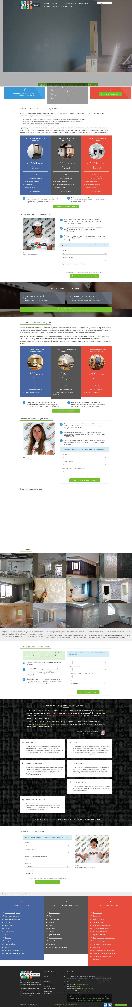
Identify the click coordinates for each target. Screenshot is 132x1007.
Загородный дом (10, 944)
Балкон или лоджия (55, 938)
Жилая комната (54, 919)
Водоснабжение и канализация (103, 950)
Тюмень (89, 1000)
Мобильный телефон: (67, 257)
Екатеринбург (73, 996)
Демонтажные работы (100, 931)
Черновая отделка (99, 935)
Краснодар (94, 996)
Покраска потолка (29, 894)
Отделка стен (97, 913)
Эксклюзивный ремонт (12, 919)
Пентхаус (8, 938)
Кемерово (84, 996)
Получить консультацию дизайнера (84, 480)
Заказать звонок (121, 1005)
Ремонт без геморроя (51, 6)
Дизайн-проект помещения (58, 947)
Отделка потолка (98, 919)
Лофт (6, 935)
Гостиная (52, 928)
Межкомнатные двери (100, 941)
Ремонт (46, 3)
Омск (83, 998)
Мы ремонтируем (66, 6)
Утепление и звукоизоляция (102, 956)
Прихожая (52, 944)
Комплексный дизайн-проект (14, 953)
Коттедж (7, 941)
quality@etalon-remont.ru (87, 988)
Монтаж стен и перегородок (102, 944)
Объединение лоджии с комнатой (104, 938)
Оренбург (88, 998)
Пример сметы (35, 191)
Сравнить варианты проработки (66, 411)
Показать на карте (71, 981)
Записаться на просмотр (88, 692)
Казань (79, 996)
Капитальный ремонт (12, 916)
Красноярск (101, 996)
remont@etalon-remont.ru (88, 990)
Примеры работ (83, 3)
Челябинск (98, 1000)
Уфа (93, 1000)
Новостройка (9, 925)
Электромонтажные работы (102, 925)
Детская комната (54, 935)
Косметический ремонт (12, 913)
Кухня (51, 925)
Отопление (96, 947)
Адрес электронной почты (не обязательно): (73, 264)
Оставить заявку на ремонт (47, 882)
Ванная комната (54, 913)
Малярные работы (99, 922)
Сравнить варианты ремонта (66, 206)
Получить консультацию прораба (84, 276)
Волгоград (100, 995)
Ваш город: (72, 680)
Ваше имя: (65, 250)
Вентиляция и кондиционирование (104, 953)
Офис (7, 947)
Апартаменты (9, 931)
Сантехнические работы (101, 928)
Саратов (80, 1000)
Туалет (51, 916)
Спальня (51, 922)
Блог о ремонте (48, 993)
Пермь (93, 998)
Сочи (85, 1000)
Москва (86, 995)
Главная (46, 976)
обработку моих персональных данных (94, 272)
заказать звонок (76, 986)
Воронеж (107, 995)
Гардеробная (53, 941)
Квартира (8, 922)
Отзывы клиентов (70, 3)
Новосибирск (78, 998)
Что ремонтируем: (30, 870)
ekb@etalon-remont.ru (82, 984)
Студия (7, 928)
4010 (73, 1006)
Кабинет (51, 931)
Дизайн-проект (56, 3)
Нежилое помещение (12, 950)
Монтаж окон (97, 960)
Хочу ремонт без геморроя (110, 94)
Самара (107, 998)
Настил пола (97, 916)
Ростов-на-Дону (100, 998)
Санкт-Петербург (93, 995)
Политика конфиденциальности (28, 1006)
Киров (89, 996)
